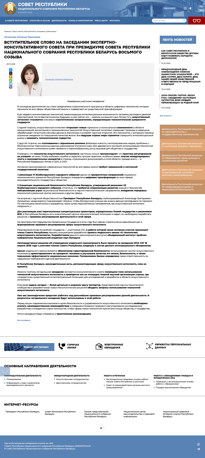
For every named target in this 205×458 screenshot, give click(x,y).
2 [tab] (104, 428)
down (5, 371)
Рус (201, 6)
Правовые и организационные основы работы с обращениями (175, 382)
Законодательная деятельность (22, 376)
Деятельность (59, 21)
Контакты (114, 21)
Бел (202, 10)
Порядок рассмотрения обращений (173, 387)
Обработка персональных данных (168, 346)
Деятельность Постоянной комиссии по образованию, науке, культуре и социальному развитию (182, 158)
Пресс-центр (101, 21)
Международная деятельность (72, 376)
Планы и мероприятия (80, 21)
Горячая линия (69, 346)
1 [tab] (101, 428)
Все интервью (23, 320)
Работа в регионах (114, 376)
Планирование (13, 379)
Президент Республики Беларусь (22, 411)
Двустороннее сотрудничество (71, 383)
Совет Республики (54, 6)
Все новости (165, 116)
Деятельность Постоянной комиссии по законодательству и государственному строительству (182, 132)
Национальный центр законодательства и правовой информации (139, 414)
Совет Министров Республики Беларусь (60, 412)
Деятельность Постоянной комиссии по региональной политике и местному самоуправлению (182, 172)
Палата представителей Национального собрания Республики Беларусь (97, 414)
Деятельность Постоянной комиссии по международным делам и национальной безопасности (182, 187)
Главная (7, 31)
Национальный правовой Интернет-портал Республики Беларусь (178, 414)
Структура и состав (40, 21)
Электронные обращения (109, 346)
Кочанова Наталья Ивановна (22, 37)
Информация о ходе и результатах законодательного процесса (23, 384)
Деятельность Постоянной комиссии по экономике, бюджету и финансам (182, 144)
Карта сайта (169, 8)
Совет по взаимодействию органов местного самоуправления (128, 386)
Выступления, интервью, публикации (40, 31)
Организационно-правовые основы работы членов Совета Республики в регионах (127, 380)
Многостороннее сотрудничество (72, 379)
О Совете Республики (16, 21)
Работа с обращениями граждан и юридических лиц (173, 377)
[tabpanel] (24, 412)
